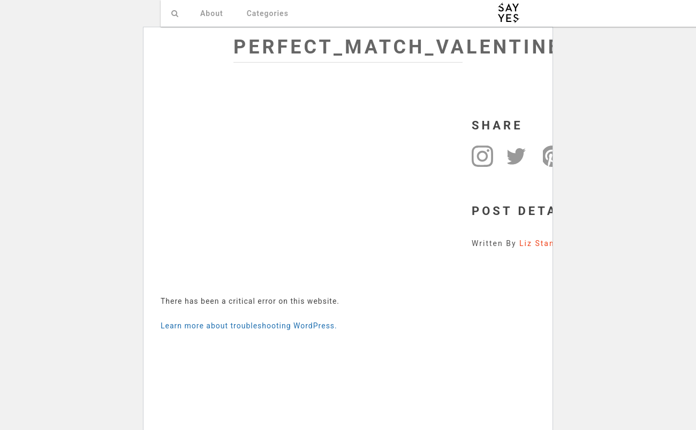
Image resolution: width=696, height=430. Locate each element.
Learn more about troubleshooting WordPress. (249, 325)
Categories (268, 13)
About (211, 13)
